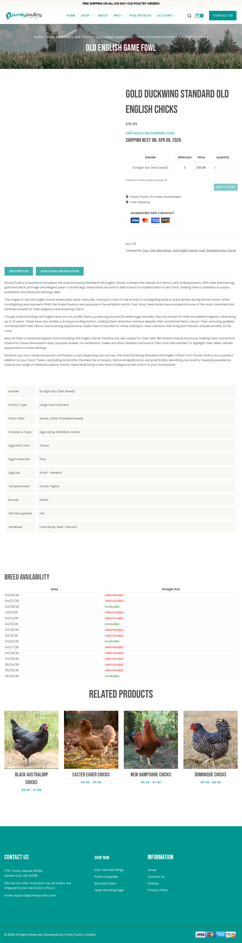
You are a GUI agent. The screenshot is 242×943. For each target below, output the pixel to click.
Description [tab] (19, 273)
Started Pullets (105, 883)
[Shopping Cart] (199, 15)
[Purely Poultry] (23, 15)
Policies (153, 883)
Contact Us (223, 15)
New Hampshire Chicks (151, 777)
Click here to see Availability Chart (150, 133)
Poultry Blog (140, 15)
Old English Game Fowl (121, 48)
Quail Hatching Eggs (109, 890)
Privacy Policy (158, 890)
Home (71, 15)
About (103, 15)
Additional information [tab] (62, 273)
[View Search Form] (189, 16)
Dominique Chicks (210, 777)
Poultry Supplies (106, 877)
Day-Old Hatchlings (157, 253)
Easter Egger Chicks (91, 777)
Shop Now (104, 857)
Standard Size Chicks (221, 253)
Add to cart (222, 188)
